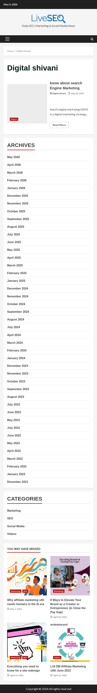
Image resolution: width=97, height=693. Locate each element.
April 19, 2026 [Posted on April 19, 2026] (60, 617)
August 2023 (15, 396)
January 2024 (16, 358)
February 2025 (17, 273)
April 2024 (14, 335)
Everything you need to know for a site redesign (27, 642)
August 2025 (15, 226)
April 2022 (14, 450)
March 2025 (15, 265)
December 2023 (17, 365)
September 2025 (18, 219)
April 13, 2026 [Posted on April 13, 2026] (16, 675)
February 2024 (17, 350)
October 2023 (16, 381)
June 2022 (14, 435)
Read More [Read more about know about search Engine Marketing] (61, 125)
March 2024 (15, 342)
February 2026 (17, 180)
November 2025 (17, 203)
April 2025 (14, 257)
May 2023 (13, 420)
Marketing (14, 510)
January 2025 (16, 280)
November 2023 (17, 373)
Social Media (15, 526)
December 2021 (17, 481)
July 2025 (13, 234)
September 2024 (18, 311)
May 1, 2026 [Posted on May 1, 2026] (16, 609)
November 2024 (17, 296)
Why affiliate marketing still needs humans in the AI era (27, 575)
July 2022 (13, 427)
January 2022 (16, 474)
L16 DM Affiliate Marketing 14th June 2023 (70, 642)
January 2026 (16, 188)
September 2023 (18, 389)
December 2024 (17, 288)
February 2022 (17, 466)
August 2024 (15, 319)
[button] (7, 39)
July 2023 (13, 404)
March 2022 (15, 458)
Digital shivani (59, 93)
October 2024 (16, 304)
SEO (10, 518)
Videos (14, 119)
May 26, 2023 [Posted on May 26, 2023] (77, 93)
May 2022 (13, 443)
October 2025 (16, 211)
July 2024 (13, 327)
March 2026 (15, 172)
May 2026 (13, 157)
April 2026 (14, 164)
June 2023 (14, 412)
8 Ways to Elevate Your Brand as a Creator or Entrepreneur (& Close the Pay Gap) (70, 575)
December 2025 (17, 195)
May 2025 (13, 249)
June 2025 (14, 242)
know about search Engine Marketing (27, 104)
